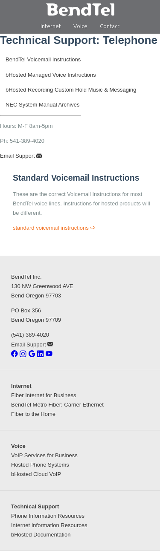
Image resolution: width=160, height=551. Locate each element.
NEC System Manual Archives (42, 104)
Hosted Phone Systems (40, 465)
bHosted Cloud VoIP (36, 474)
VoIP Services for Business (44, 455)
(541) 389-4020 (30, 335)
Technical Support (35, 506)
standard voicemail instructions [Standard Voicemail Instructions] (54, 228)
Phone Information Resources (47, 516)
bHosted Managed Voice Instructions (51, 75)
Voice (80, 26)
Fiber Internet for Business (43, 395)
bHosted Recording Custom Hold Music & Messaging (71, 90)
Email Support (21, 156)
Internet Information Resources (49, 525)
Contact (109, 26)
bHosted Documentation (40, 534)
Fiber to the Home (33, 414)
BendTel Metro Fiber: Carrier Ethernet (57, 404)
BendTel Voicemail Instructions (43, 59)
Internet (51, 26)
